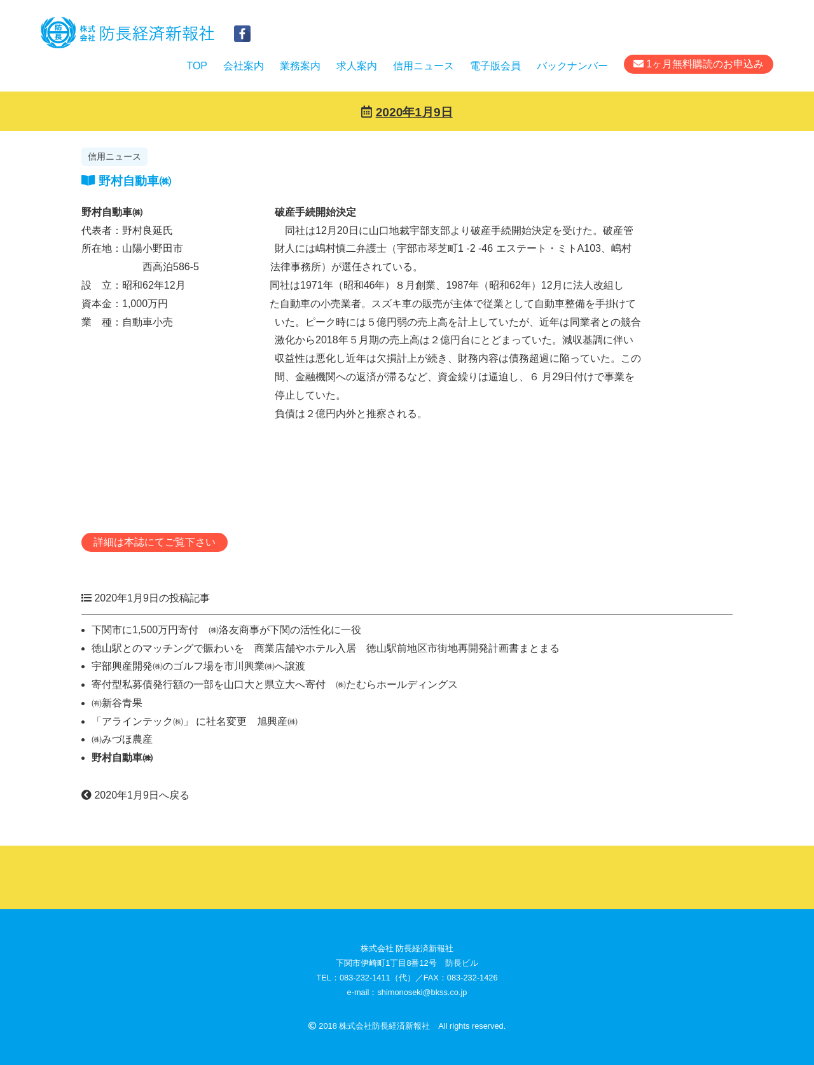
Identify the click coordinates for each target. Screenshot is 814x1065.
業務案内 (300, 65)
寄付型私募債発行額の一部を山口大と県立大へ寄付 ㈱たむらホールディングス (275, 684)
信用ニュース (423, 65)
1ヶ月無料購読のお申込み (698, 63)
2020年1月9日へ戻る (135, 795)
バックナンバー (572, 65)
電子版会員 (495, 65)
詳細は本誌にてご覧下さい (154, 542)
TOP (196, 65)
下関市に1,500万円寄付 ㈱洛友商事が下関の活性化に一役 (226, 629)
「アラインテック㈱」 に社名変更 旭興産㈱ (195, 721)
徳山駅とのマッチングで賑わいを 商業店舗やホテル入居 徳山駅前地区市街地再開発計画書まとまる (326, 648)
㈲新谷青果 (117, 702)
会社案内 (243, 65)
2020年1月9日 (414, 112)
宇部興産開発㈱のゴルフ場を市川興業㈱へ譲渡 (198, 666)
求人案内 (356, 65)
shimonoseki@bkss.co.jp (422, 992)
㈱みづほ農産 (122, 739)
